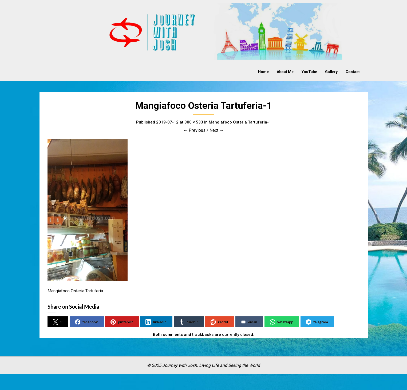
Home (263, 72)
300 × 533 (193, 122)
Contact (353, 72)
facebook (86, 322)
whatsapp (281, 322)
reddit (219, 322)
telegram (317, 322)
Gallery (331, 72)
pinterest (121, 322)
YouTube (309, 72)
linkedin (156, 322)
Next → (217, 130)
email (249, 322)
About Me (285, 72)
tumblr (188, 322)
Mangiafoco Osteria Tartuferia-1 (240, 122)
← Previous (194, 130)
